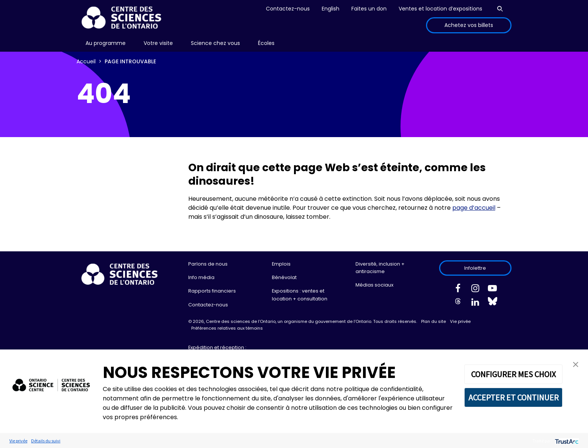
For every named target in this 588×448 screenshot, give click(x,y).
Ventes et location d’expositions (440, 8)
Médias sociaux (374, 285)
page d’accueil (473, 207)
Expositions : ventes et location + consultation (299, 295)
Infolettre (475, 268)
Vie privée (460, 321)
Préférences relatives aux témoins (227, 328)
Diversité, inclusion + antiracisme (380, 268)
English (330, 8)
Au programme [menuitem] (106, 43)
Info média (201, 277)
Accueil (86, 61)
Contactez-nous (288, 8)
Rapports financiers (212, 291)
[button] (575, 363)
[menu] (105, 43)
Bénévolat (284, 277)
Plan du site (433, 321)
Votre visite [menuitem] (158, 43)
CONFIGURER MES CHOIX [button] (513, 374)
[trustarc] (566, 441)
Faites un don (369, 8)
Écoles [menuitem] (266, 43)
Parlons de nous (208, 264)
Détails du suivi (45, 441)
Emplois (281, 264)
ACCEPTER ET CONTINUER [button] (513, 397)
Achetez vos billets (468, 25)
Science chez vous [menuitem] (215, 43)
